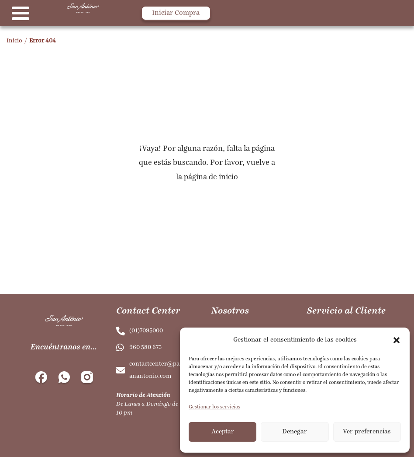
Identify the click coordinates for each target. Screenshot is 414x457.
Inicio (14, 41)
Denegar (294, 432)
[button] (396, 340)
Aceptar (222, 432)
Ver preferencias (367, 432)
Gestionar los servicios (214, 407)
